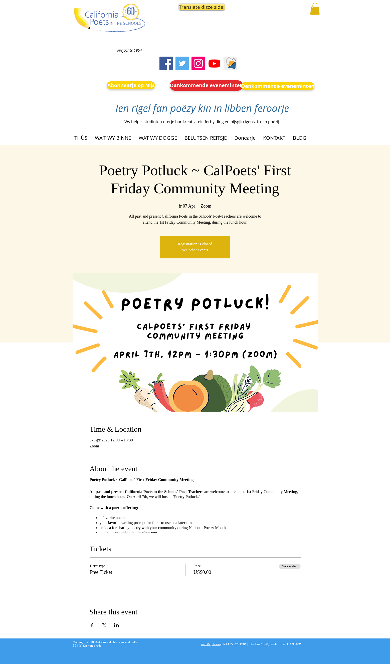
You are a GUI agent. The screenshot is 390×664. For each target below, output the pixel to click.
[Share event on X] (104, 625)
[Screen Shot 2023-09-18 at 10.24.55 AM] (230, 63)
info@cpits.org (211, 644)
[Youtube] (214, 63)
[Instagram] (198, 63)
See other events (195, 250)
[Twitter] (182, 63)
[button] (200, 7)
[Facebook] (166, 63)
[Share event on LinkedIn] (116, 625)
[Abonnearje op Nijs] (131, 85)
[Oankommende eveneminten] (206, 85)
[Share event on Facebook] (92, 625)
